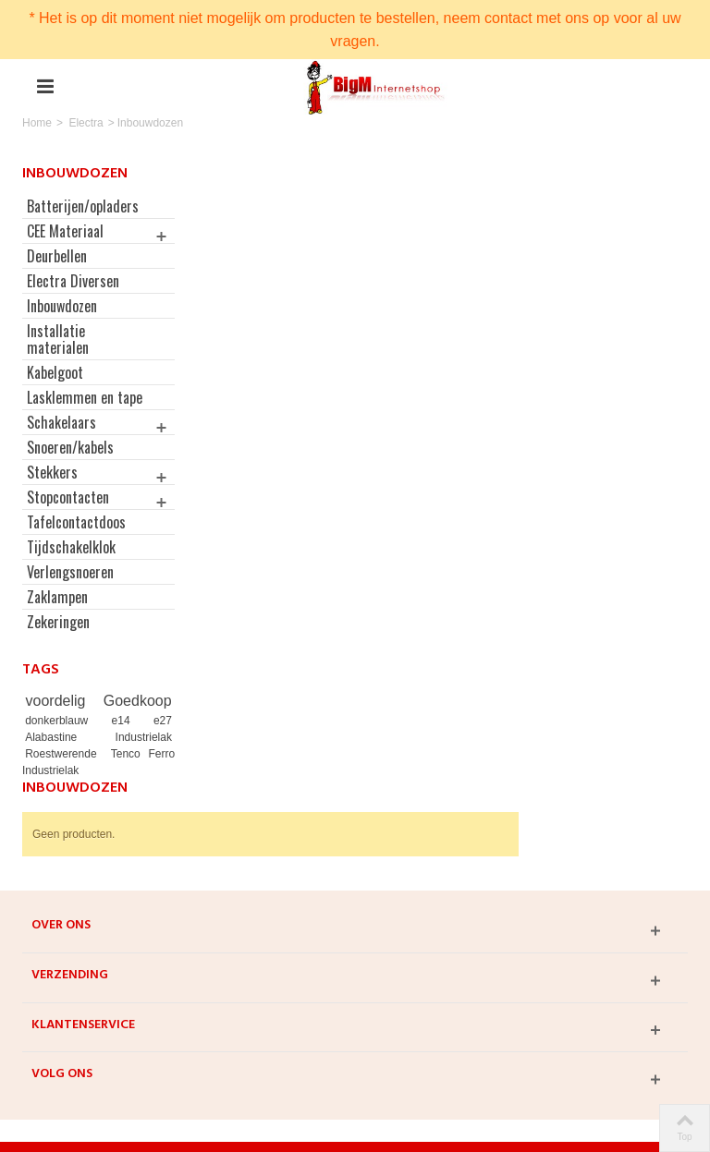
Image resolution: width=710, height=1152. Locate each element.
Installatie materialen (58, 339)
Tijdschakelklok (71, 563)
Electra (85, 122)
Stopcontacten (68, 514)
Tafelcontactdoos (76, 538)
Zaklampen (57, 613)
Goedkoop (130, 717)
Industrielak (136, 753)
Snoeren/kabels (70, 464)
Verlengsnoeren (70, 588)
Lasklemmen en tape (70, 405)
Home (37, 122)
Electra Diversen (73, 281)
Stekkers (52, 489)
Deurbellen (57, 256)
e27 (155, 737)
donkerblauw (63, 737)
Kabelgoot (55, 372)
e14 (124, 737)
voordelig (58, 717)
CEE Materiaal (65, 231)
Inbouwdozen (62, 306)
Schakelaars (61, 439)
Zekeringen (58, 638)
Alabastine (60, 753)
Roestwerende (63, 770)
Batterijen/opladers (83, 206)
